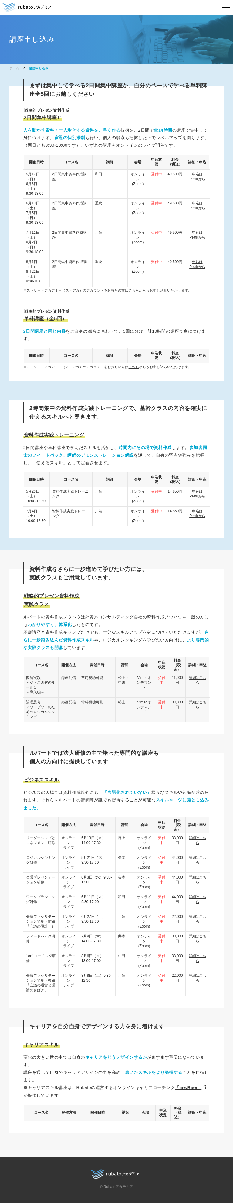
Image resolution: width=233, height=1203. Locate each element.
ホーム (14, 68)
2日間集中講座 (40, 117)
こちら (134, 290)
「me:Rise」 (188, 1087)
